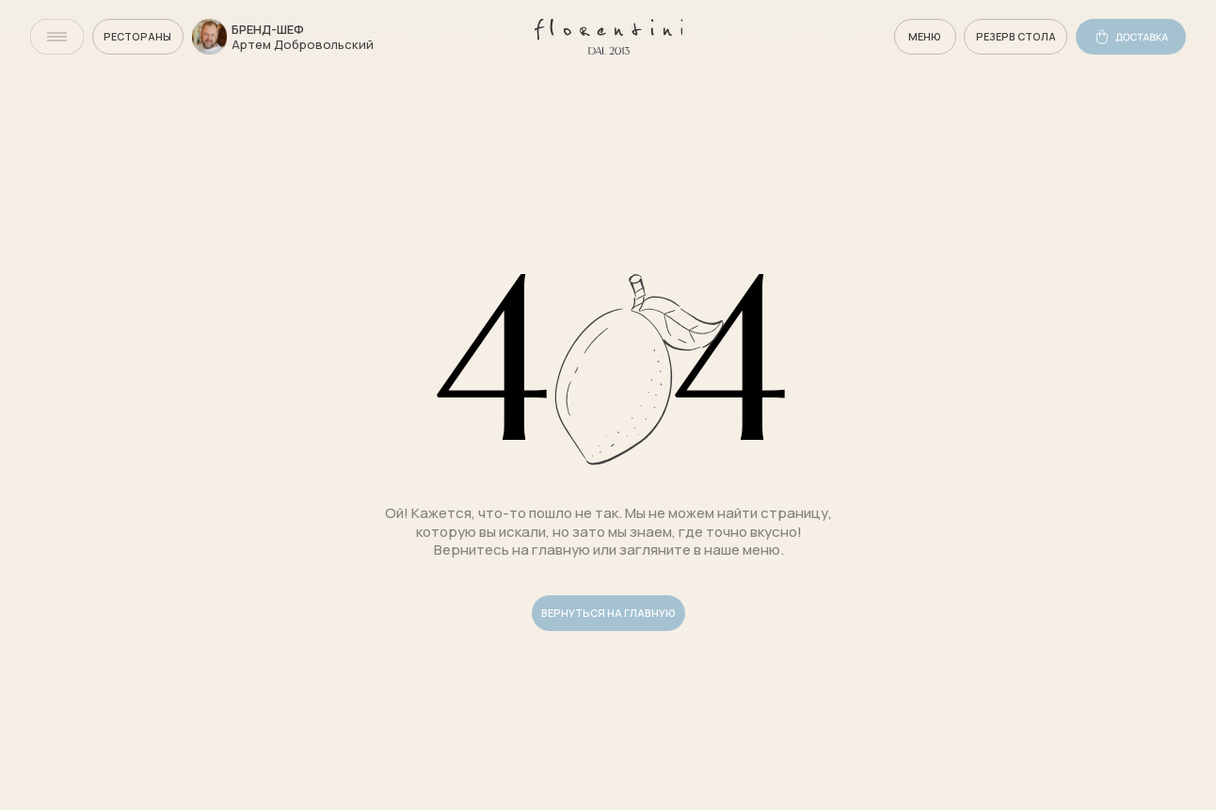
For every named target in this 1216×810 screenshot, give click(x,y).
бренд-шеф (268, 29)
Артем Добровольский (303, 44)
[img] (57, 37)
